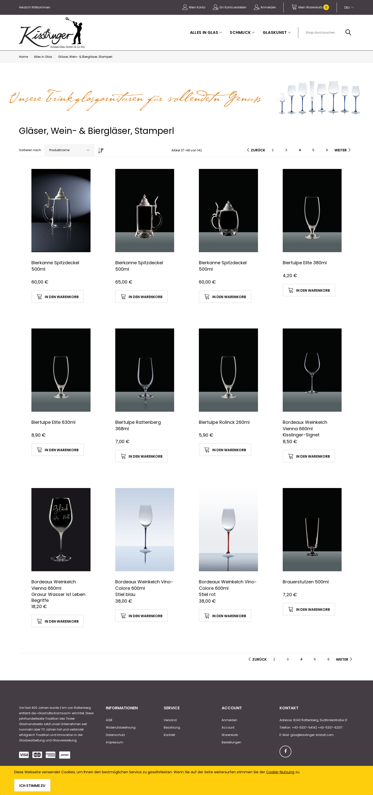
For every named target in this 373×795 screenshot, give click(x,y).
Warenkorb (230, 735)
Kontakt (169, 735)
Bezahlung (172, 727)
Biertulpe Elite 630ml (53, 422)
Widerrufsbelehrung (121, 727)
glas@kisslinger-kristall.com (312, 735)
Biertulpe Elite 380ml (305, 263)
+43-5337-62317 (330, 727)
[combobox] (327, 32)
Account (228, 727)
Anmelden (268, 7)
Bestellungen (231, 742)
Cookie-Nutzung (280, 772)
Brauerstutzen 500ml (306, 582)
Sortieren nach (30, 150)
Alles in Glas (43, 57)
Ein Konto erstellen (233, 7)
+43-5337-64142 (304, 727)
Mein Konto (197, 7)
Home (23, 57)
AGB (109, 720)
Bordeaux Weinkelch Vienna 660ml (305, 425)
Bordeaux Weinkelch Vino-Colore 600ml (144, 585)
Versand (170, 720)
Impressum (114, 742)
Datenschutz (115, 735)
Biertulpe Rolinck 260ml (224, 422)
